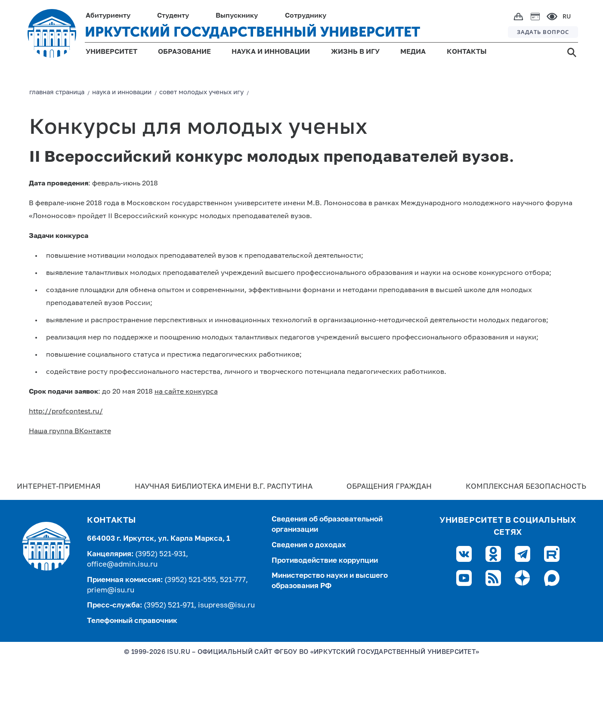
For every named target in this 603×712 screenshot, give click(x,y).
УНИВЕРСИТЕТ (111, 52)
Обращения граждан (389, 486)
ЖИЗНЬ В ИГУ (355, 52)
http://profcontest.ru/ (66, 411)
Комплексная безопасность (526, 486)
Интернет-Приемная (59, 486)
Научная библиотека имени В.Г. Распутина (223, 486)
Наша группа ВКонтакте (70, 431)
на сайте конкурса (186, 391)
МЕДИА (413, 52)
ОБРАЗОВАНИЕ (184, 52)
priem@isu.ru (110, 590)
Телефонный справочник (132, 621)
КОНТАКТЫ (467, 52)
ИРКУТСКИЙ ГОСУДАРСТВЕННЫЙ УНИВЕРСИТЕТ (252, 32)
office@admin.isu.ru (122, 564)
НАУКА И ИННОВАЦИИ (271, 52)
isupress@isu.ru (226, 605)
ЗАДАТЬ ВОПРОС (543, 32)
